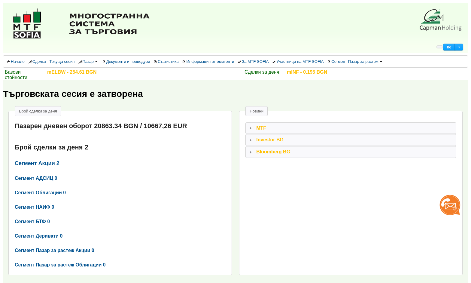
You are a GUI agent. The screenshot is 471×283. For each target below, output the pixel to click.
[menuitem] (15, 61)
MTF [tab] (257, 128)
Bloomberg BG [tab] (269, 151)
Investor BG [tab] (266, 139)
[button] (449, 47)
